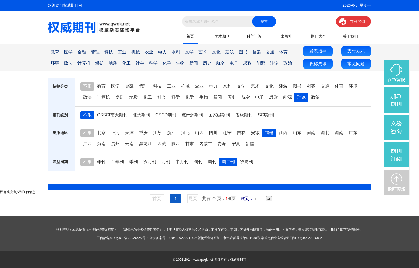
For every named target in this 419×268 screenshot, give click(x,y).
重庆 (143, 132)
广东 (353, 132)
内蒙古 (205, 143)
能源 (261, 63)
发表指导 (317, 51)
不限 (87, 86)
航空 (220, 63)
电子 (234, 63)
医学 (68, 52)
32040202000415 (181, 238)
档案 (256, 52)
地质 (113, 63)
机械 (135, 52)
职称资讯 (317, 63)
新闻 (193, 63)
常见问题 (356, 63)
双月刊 (149, 161)
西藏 (161, 143)
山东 (297, 132)
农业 (149, 52)
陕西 (175, 143)
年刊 (101, 161)
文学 (189, 52)
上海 (115, 132)
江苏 (157, 132)
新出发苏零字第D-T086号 (241, 238)
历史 (207, 63)
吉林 (241, 132)
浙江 (171, 132)
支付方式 (356, 51)
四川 (213, 132)
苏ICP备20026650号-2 (132, 238)
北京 (101, 132)
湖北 (325, 132)
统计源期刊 (192, 115)
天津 (129, 132)
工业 (122, 52)
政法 (68, 63)
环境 (55, 63)
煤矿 (99, 63)
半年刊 (117, 161)
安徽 (255, 132)
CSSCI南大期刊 (112, 115)
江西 (283, 132)
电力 (162, 52)
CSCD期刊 (165, 115)
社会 (140, 63)
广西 (87, 143)
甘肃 (189, 143)
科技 (108, 52)
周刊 (212, 161)
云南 (129, 143)
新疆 (250, 143)
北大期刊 (141, 115)
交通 (270, 52)
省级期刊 (244, 115)
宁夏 (236, 143)
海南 (101, 143)
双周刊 (246, 161)
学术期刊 (222, 36)
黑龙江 (145, 143)
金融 (81, 52)
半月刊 (182, 161)
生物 (180, 63)
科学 (153, 63)
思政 (247, 63)
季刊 (133, 161)
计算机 (83, 63)
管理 (95, 52)
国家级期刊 (219, 115)
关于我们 (350, 36)
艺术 (202, 52)
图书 (243, 52)
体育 (283, 52)
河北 (185, 132)
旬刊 (198, 161)
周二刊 (228, 161)
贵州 (115, 143)
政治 (287, 63)
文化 (216, 52)
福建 (269, 132)
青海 (222, 143)
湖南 (339, 132)
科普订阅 (254, 36)
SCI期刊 (266, 115)
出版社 (286, 36)
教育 (55, 52)
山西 (199, 132)
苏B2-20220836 (311, 238)
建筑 (229, 52)
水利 (176, 52)
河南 (311, 132)
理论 (274, 63)
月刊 (166, 161)
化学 (166, 63)
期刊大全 (318, 36)
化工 (126, 63)
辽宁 (227, 132)
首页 (190, 36)
